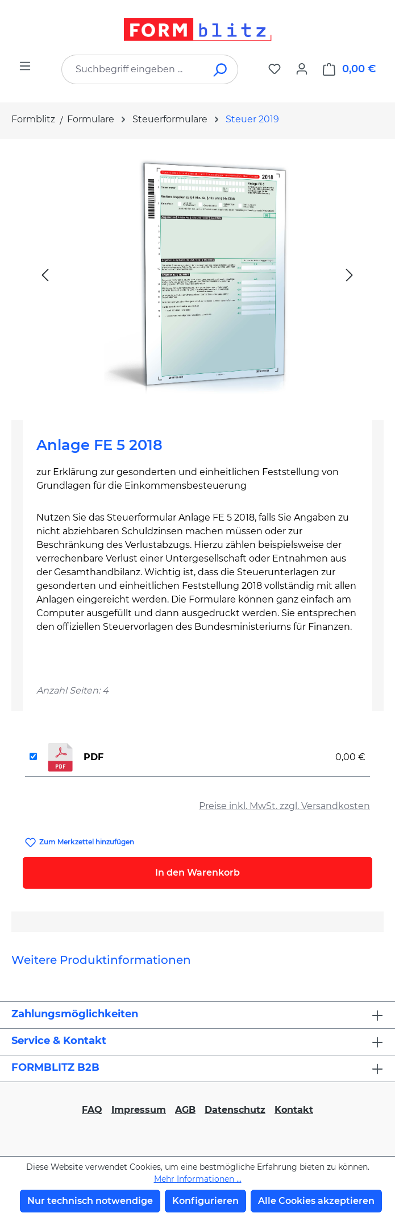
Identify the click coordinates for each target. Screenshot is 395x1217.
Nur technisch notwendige (90, 1200)
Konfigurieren (205, 1200)
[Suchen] (220, 69)
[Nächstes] (349, 274)
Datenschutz (235, 1109)
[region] (197, 275)
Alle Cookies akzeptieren (316, 1200)
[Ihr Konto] (301, 68)
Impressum (138, 1109)
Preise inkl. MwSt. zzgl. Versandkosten (284, 806)
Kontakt (294, 1109)
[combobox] (132, 69)
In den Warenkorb (197, 872)
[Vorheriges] (44, 274)
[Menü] (25, 66)
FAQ (92, 1109)
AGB (185, 1109)
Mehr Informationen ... (198, 1179)
